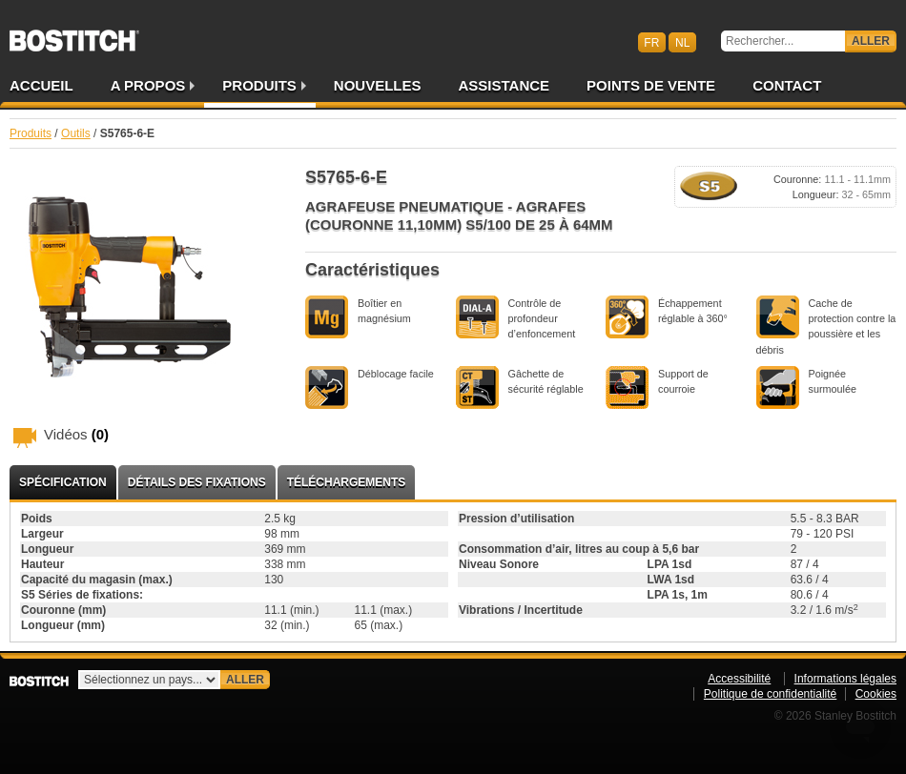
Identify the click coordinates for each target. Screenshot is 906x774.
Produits (259, 85)
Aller (871, 41)
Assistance (504, 85)
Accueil (41, 85)
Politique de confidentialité (770, 694)
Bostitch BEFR (74, 34)
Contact (786, 85)
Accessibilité (739, 678)
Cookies (875, 694)
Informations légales (845, 678)
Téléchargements (346, 482)
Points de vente (651, 85)
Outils (76, 133)
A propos (148, 85)
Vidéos (76, 434)
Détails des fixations (197, 482)
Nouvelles (378, 85)
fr (651, 42)
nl (682, 42)
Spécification (63, 482)
